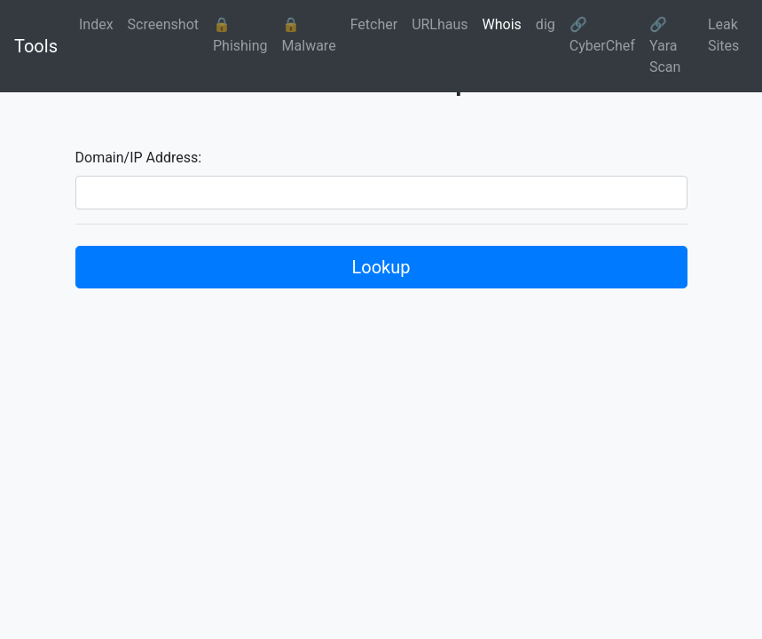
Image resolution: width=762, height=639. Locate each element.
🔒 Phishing (240, 35)
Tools (36, 46)
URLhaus (439, 24)
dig (545, 24)
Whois (502, 24)
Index (96, 24)
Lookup (381, 267)
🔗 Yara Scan (664, 45)
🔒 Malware (309, 35)
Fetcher (374, 24)
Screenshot (163, 24)
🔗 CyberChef (602, 35)
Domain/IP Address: (138, 157)
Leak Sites (723, 35)
